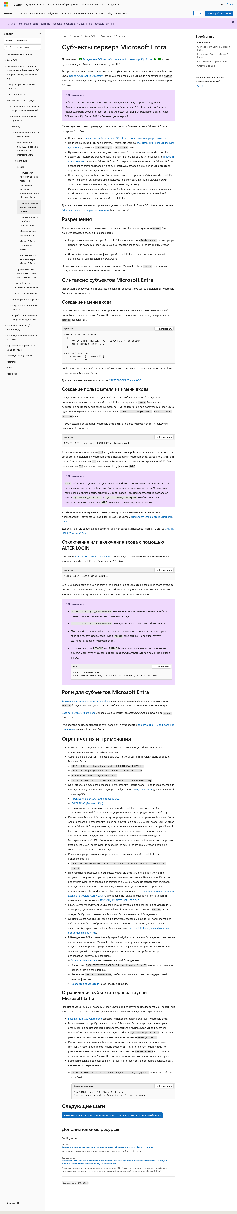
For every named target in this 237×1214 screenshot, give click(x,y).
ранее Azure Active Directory (86, 75)
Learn (65, 36)
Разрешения (203, 42)
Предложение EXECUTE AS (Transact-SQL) (95, 798)
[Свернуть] (40, 34)
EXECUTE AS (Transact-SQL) (87, 803)
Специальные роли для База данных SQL (86, 700)
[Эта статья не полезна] (202, 86)
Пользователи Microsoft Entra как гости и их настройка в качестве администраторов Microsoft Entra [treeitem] (30, 184)
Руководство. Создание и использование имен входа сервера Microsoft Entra (112, 1115)
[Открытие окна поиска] (222, 4)
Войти (230, 4)
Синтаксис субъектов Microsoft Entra (213, 48)
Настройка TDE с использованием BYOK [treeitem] (26, 285)
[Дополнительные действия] (172, 36)
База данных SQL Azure (113, 36)
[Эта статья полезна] (198, 86)
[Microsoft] (6, 4)
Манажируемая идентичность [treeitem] (28, 233)
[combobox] (22, 40)
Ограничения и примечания (212, 61)
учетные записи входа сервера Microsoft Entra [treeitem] (28, 259)
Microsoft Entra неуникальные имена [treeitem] (27, 245)
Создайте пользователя (85, 983)
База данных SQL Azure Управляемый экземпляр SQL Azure (115, 59)
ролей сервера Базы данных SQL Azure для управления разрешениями (124, 138)
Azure (76, 36)
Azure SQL (90, 36)
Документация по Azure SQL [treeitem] (22, 54)
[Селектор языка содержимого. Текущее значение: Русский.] (11, 1208)
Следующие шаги (206, 65)
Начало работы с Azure (219, 13)
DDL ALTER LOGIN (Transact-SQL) (94, 556)
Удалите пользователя (84, 960)
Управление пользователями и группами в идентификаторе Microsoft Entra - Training (107, 1146)
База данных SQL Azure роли (79, 712)
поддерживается (143, 789)
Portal (198, 13)
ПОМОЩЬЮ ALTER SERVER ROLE (119, 900)
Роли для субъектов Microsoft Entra (212, 56)
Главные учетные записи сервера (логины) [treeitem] (29, 207)
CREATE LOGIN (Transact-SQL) (126, 380)
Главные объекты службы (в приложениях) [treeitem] (29, 221)
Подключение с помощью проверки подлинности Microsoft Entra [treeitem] (27, 148)
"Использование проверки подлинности (86, 210)
